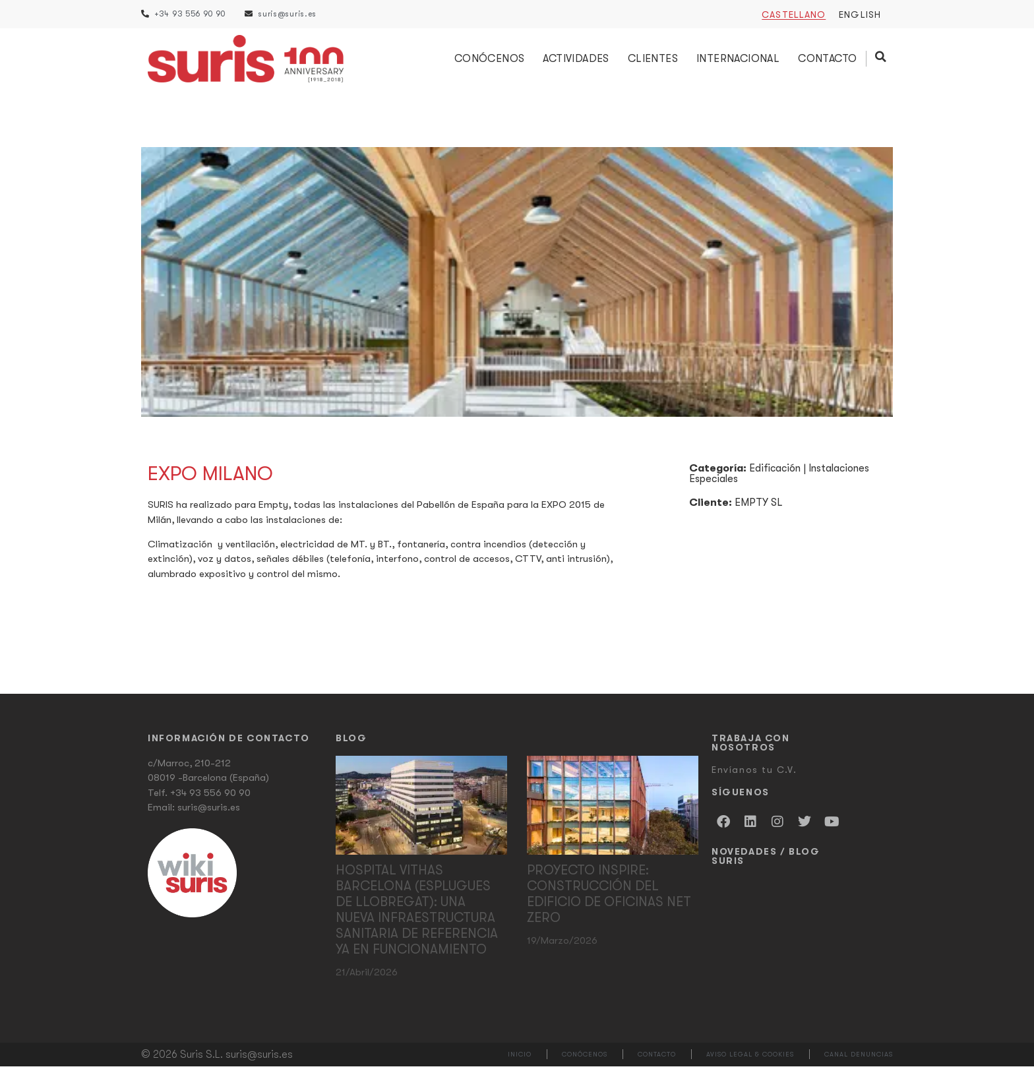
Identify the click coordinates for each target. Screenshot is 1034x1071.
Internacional (739, 61)
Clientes (653, 61)
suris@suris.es (208, 812)
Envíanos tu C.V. (754, 774)
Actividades (577, 61)
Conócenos (490, 61)
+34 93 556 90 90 (210, 797)
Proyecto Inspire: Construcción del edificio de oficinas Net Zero (609, 898)
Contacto (828, 61)
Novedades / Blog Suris (766, 861)
